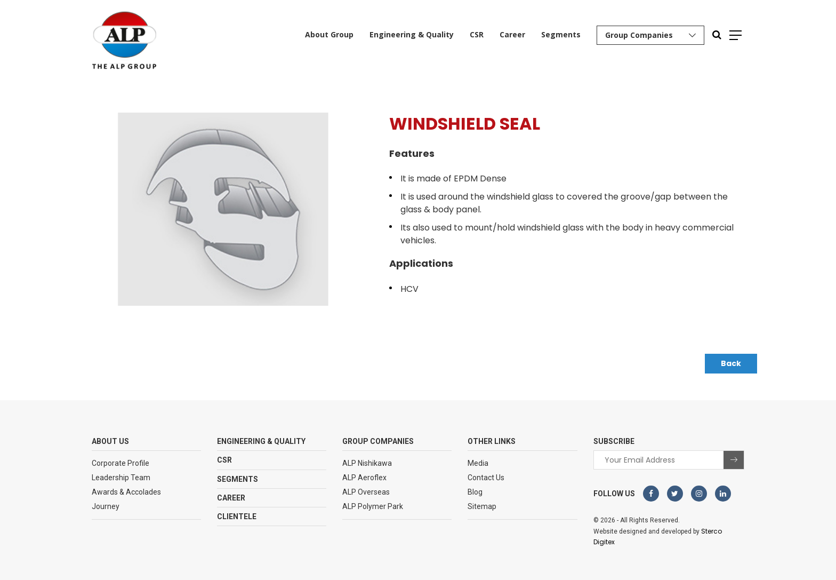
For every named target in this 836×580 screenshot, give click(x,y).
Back (731, 363)
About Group (329, 34)
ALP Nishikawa (367, 463)
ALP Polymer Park (372, 506)
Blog (475, 492)
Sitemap (482, 506)
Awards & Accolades (126, 492)
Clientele (236, 516)
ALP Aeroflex (364, 477)
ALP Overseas (366, 492)
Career (512, 34)
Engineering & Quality (411, 34)
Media (478, 463)
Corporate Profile (120, 463)
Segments (561, 34)
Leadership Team (121, 477)
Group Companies (639, 35)
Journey (105, 506)
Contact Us (486, 477)
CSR (477, 34)
